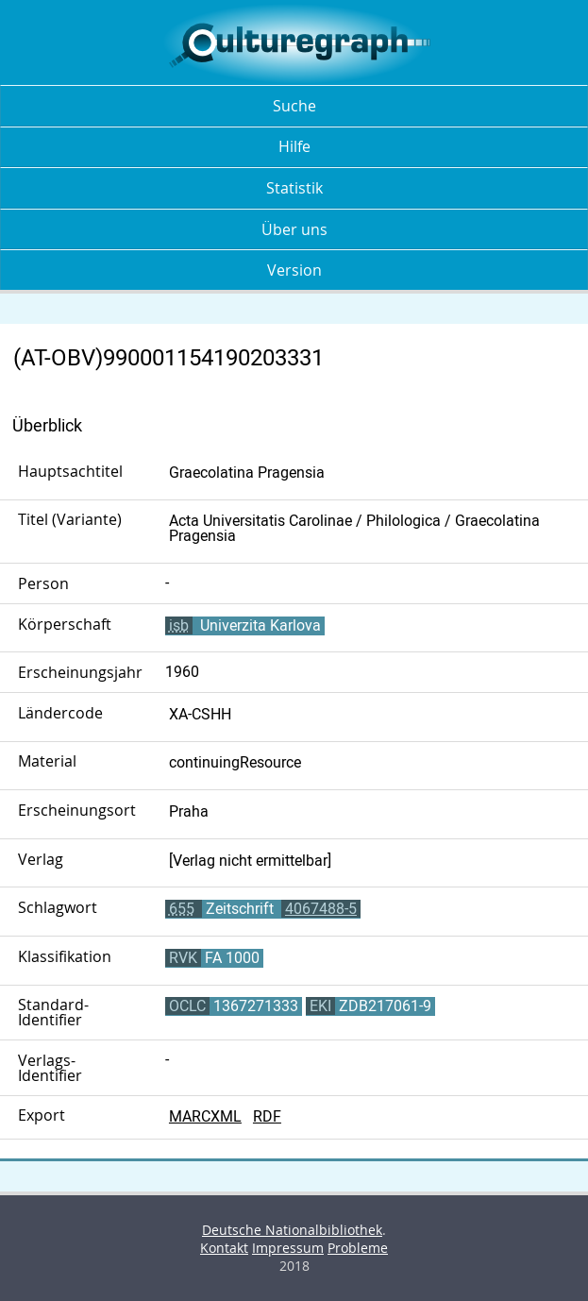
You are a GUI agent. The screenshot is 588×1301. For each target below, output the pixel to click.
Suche (294, 105)
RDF (267, 1116)
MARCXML (205, 1116)
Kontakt (224, 1248)
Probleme (358, 1248)
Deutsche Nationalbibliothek (292, 1230)
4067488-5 (321, 909)
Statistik (294, 187)
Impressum (288, 1248)
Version (294, 270)
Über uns (294, 229)
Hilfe (294, 146)
